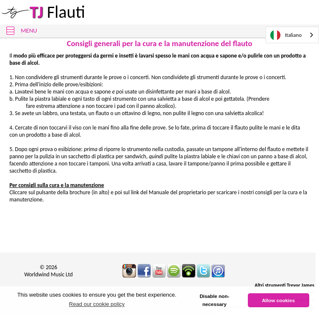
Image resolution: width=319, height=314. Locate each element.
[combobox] (292, 35)
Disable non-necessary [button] (214, 300)
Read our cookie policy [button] (97, 304)
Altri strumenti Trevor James (284, 285)
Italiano (286, 35)
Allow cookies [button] (278, 300)
